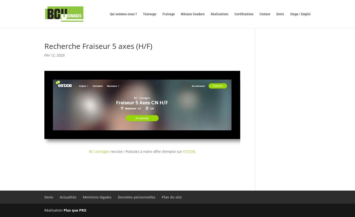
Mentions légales (97, 197)
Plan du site (172, 197)
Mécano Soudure (193, 14)
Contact (265, 14)
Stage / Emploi (300, 14)
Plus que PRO (75, 210)
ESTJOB (189, 151)
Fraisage (168, 14)
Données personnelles (136, 197)
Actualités (68, 197)
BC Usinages (99, 151)
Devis (280, 14)
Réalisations (219, 14)
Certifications (243, 14)
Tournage (149, 14)
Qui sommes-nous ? (123, 14)
